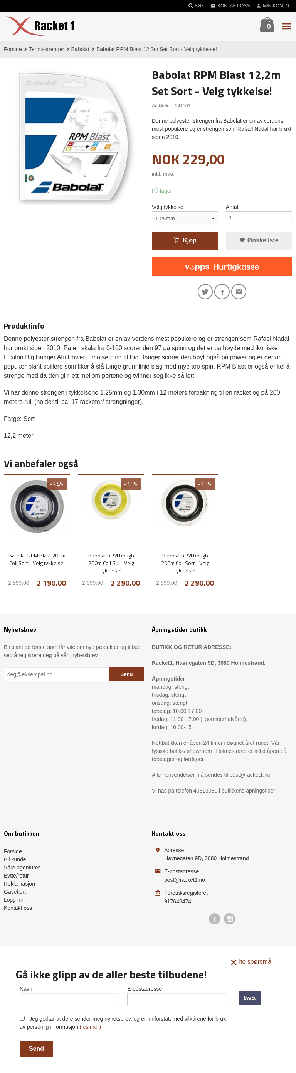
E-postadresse (177, 994)
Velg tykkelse (167, 207)
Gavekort (15, 894)
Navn (69, 994)
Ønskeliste (258, 240)
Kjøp (185, 240)
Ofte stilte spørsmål (246, 964)
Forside (13, 49)
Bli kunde (15, 862)
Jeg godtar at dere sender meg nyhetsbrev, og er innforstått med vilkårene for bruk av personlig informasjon (123, 1023)
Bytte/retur (16, 878)
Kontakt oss (18, 910)
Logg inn (14, 902)
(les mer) (90, 1027)
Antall (232, 207)
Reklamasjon (19, 886)
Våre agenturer (22, 870)
